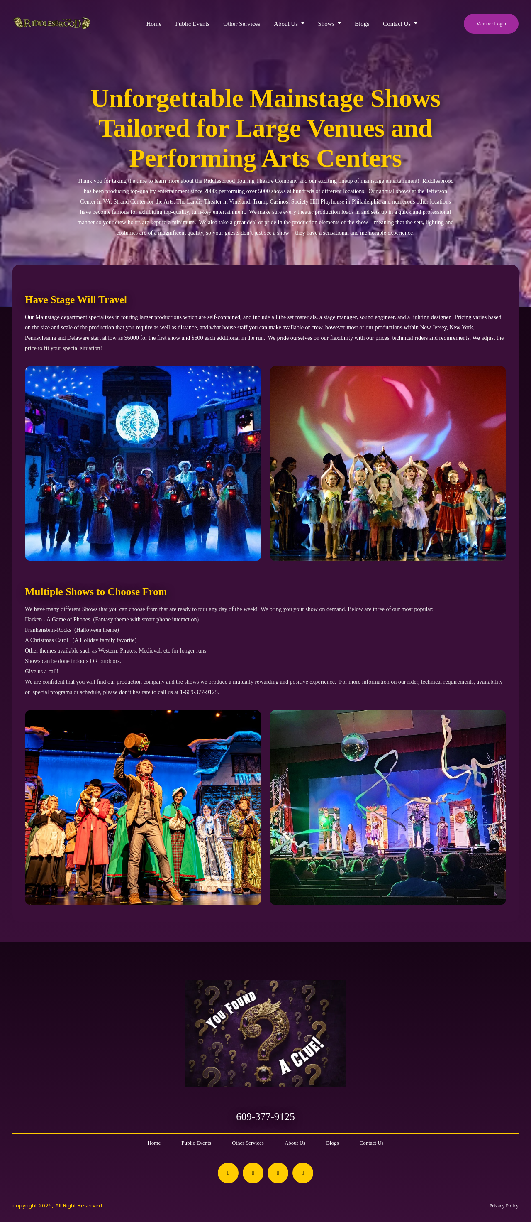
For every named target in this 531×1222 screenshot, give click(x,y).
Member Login (491, 24)
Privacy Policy (504, 1206)
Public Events (192, 23)
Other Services (241, 23)
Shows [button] (327, 23)
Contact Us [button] (397, 23)
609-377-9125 (265, 1116)
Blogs (362, 23)
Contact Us (371, 1143)
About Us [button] (287, 23)
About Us (295, 1143)
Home (154, 23)
